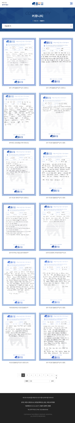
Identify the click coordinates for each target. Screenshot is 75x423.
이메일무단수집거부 (36, 397)
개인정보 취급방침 (27, 397)
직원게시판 (50, 397)
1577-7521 (5, 5)
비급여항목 (44, 397)
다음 (57, 376)
